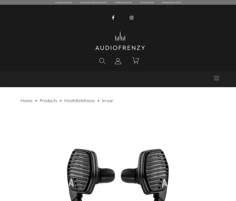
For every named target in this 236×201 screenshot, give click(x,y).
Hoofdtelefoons (79, 100)
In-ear (107, 100)
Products (48, 100)
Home (26, 100)
